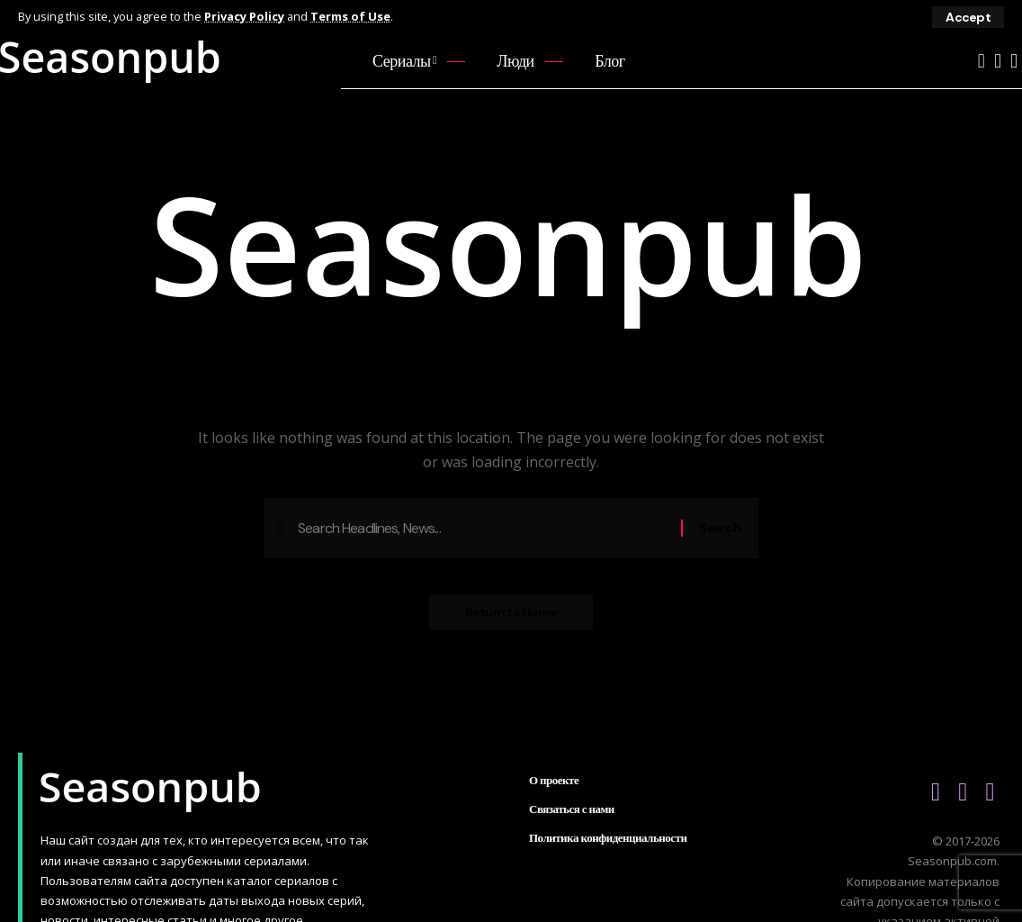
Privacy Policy (244, 16)
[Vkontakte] (998, 60)
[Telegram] (1014, 60)
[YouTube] (981, 60)
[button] (968, 17)
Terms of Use (350, 16)
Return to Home (511, 612)
